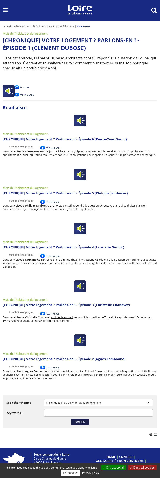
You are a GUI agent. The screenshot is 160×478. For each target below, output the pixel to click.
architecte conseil (80, 58)
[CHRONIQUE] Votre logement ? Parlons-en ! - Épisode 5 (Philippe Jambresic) (65, 193)
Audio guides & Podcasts (61, 26)
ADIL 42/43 (67, 151)
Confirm (80, 422)
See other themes (18, 402)
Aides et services (22, 26)
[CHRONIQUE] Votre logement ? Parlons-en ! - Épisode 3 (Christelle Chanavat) (66, 305)
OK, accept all (113, 467)
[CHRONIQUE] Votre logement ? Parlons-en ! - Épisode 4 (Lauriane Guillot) (63, 247)
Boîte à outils (40, 26)
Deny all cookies (142, 467)
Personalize (71, 473)
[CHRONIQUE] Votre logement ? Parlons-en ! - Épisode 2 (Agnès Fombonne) (64, 359)
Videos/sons (83, 26)
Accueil (7, 26)
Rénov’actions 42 (87, 259)
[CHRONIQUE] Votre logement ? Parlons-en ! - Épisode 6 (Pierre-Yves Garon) (65, 139)
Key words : (14, 413)
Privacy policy (90, 473)
